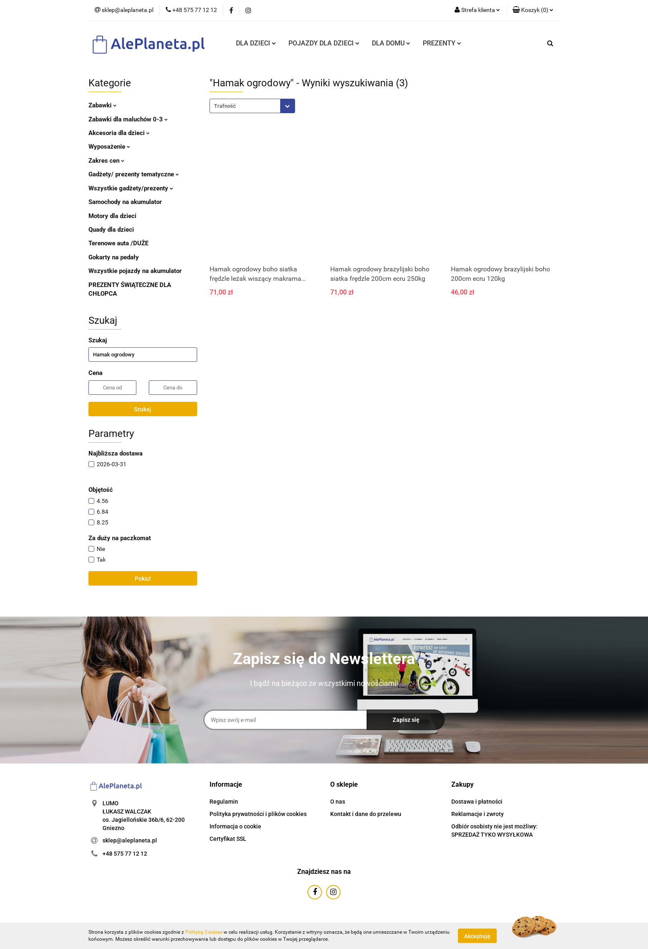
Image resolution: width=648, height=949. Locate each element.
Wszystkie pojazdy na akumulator (135, 271)
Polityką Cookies (203, 932)
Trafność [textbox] (225, 106)
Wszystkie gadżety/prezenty (130, 188)
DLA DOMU (391, 43)
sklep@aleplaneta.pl (129, 840)
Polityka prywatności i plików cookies (258, 814)
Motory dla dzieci (112, 216)
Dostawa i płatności (477, 801)
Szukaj (142, 409)
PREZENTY (442, 43)
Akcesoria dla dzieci (119, 133)
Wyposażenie (109, 146)
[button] (533, 10)
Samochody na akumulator (125, 202)
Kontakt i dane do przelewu (365, 814)
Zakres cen (106, 160)
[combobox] (252, 106)
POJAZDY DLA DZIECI (324, 43)
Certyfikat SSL (228, 838)
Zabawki (102, 105)
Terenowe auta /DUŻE (118, 243)
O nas (337, 801)
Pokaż (143, 578)
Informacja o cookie (235, 826)
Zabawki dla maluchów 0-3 (128, 119)
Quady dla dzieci (111, 229)
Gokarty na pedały (113, 257)
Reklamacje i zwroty (477, 814)
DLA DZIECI (256, 43)
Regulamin (224, 801)
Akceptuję (477, 935)
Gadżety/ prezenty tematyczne (133, 174)
